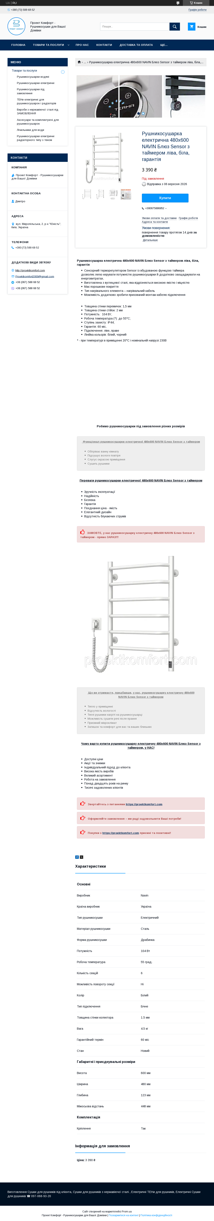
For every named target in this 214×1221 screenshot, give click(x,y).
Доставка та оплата (136, 44)
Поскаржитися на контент (124, 1215)
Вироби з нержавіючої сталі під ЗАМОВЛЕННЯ (37, 111)
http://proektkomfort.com (30, 270)
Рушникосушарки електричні (35, 83)
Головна (18, 44)
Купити (165, 198)
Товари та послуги (48, 44)
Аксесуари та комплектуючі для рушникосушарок (38, 121)
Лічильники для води (30, 129)
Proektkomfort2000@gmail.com (34, 276)
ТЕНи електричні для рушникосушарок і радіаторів (36, 101)
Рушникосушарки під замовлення (31, 91)
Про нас (82, 44)
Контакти (104, 44)
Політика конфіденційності (156, 1215)
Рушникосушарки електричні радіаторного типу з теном (35, 138)
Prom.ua (127, 1211)
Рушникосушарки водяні (33, 76)
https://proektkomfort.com (144, 804)
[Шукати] (174, 27)
